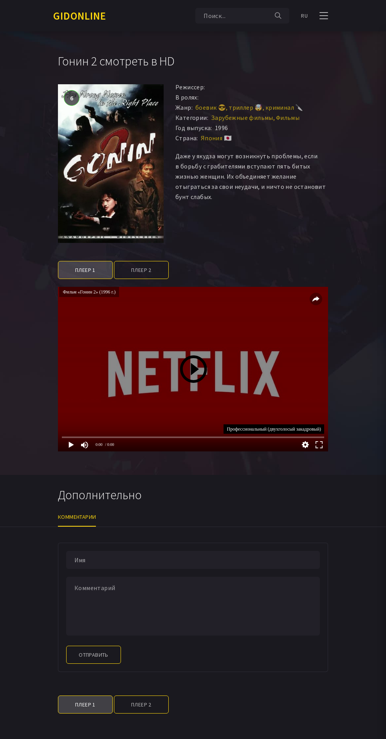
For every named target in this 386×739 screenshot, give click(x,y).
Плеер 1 (85, 270)
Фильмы (287, 117)
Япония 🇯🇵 (216, 138)
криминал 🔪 (284, 107)
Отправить (93, 654)
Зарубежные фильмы (242, 117)
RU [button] (304, 15)
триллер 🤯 (246, 107)
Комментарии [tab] (77, 516)
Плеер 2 (141, 270)
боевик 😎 (210, 107)
